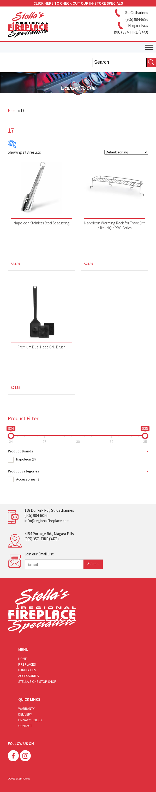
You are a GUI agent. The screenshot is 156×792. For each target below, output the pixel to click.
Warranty (26, 708)
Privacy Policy (30, 720)
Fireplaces (27, 664)
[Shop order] (126, 152)
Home (12, 110)
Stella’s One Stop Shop (37, 681)
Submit (93, 563)
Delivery (25, 714)
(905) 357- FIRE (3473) (42, 538)
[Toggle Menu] (149, 47)
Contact (25, 726)
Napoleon (26, 459)
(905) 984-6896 (36, 515)
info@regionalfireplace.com (47, 520)
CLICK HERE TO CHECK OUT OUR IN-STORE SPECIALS (78, 3)
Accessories (28, 479)
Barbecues (27, 670)
